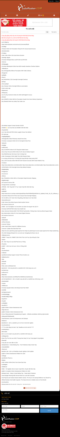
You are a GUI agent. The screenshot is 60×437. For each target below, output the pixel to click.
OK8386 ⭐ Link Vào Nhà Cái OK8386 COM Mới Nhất (15, 127)
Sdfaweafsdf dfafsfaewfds (8, 316)
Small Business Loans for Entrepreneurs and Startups (15, 318)
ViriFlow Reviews (6, 222)
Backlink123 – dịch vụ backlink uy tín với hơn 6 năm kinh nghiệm (17, 323)
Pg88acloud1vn (5, 257)
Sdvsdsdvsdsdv (5, 51)
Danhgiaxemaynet (6, 292)
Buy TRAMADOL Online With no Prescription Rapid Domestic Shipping (19, 178)
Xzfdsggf (4, 355)
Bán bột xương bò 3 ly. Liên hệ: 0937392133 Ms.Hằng (15, 37)
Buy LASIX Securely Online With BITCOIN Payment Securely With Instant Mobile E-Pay (23, 160)
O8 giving (4, 244)
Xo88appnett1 (5, 336)
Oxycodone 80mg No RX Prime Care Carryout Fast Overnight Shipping (19, 195)
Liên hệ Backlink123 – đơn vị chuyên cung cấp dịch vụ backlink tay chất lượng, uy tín (22, 279)
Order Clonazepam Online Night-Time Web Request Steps (16, 156)
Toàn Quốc (54, 32)
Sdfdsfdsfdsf (5, 219)
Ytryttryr (4, 283)
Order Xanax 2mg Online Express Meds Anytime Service (15, 202)
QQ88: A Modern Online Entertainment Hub (12, 312)
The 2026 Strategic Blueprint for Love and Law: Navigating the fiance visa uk (20, 233)
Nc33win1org (5, 270)
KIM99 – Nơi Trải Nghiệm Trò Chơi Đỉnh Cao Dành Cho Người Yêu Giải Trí (20, 206)
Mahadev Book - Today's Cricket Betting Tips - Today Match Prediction (19, 373)
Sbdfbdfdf (4, 191)
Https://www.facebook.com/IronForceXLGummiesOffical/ (15, 44)
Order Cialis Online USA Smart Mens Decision (13, 55)
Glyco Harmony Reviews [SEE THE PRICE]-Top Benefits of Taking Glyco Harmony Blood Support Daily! (27, 211)
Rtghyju (3, 360)
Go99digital (4, 364)
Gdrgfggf (4, 145)
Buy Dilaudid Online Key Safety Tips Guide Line (13, 101)
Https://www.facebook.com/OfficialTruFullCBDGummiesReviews (17, 276)
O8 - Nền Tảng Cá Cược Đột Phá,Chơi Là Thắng (14, 241)
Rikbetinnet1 (5, 90)
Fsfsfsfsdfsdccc (5, 329)
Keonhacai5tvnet (6, 325)
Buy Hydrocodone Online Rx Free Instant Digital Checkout (16, 213)
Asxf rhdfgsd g (5, 42)
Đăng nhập (51, 1)
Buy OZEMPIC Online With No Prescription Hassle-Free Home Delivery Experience (22, 99)
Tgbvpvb (4, 217)
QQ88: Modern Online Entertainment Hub (12, 307)
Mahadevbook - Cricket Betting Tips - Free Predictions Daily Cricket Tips (19, 344)
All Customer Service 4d (7, 215)
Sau (34, 388)
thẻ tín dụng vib (17, 435)
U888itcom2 (5, 285)
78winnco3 (4, 349)
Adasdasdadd (5, 281)
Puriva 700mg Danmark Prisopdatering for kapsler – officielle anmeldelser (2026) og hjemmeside (25, 314)
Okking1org (4, 92)
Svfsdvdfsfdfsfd (5, 347)
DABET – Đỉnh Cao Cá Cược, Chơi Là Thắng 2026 (14, 246)
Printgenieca (5, 171)
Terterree (4, 62)
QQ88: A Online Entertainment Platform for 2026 (13, 353)
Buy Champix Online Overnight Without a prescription (15, 86)
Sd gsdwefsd (5, 130)
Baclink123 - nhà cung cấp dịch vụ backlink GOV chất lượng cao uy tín (19, 268)
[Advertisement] (30, 114)
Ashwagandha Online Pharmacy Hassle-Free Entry (14, 138)
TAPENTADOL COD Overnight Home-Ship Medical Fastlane (16, 167)
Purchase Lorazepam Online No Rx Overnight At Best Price (16, 141)
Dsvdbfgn (4, 46)
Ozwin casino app (6, 88)
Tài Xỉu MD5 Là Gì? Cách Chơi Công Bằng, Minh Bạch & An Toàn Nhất (19, 198)
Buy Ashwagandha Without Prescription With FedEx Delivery (16, 70)
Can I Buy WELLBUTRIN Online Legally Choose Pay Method (16, 132)
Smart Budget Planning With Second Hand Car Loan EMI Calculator (18, 375)
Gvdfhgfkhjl (4, 303)
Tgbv (3, 259)
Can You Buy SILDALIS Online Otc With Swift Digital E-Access (17, 94)
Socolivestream (5, 250)
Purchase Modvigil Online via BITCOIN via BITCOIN (14, 59)
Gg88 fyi (4, 189)
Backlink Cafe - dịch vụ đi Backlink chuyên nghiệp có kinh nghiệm (18, 351)
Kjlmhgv (4, 81)
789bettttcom (5, 68)
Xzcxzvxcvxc (5, 173)
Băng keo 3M (3, 435)
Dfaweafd (4, 340)
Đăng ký (57, 1)
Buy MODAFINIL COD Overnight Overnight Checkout (15, 79)
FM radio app (5, 134)
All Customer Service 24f (8, 204)
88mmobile (4, 331)
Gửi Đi (49, 410)
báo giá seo (10, 435)
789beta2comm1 (6, 235)
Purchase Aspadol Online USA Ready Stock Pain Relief (15, 287)
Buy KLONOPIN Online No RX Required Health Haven (15, 149)
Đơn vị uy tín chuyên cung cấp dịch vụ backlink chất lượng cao (17, 333)
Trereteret (4, 162)
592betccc (4, 320)
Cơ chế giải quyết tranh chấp (8, 432)
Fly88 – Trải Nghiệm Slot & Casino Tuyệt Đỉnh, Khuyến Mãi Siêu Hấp (18, 369)
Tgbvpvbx (4, 143)
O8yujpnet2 (4, 73)
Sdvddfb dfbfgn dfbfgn (7, 296)
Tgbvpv (3, 239)
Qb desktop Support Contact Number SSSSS (13, 125)
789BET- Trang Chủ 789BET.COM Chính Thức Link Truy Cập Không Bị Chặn (20, 237)
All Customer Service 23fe (8, 182)
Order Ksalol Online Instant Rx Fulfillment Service (14, 226)
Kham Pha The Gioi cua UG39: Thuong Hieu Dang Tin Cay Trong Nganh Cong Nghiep (23, 338)
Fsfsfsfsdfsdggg (5, 294)
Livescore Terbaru (6, 224)
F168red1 (4, 252)
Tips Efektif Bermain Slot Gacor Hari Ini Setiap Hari (14, 154)
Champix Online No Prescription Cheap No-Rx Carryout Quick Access (19, 48)
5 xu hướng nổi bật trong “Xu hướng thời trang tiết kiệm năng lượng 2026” (20, 158)
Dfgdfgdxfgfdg (5, 169)
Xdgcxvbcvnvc (5, 309)
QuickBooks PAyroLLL (7, 358)
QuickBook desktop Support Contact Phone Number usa (15, 255)
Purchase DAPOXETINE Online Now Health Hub (13, 208)
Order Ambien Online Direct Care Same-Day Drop (14, 362)
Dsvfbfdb (4, 290)
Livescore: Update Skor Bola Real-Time (11, 228)
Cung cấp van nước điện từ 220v (10, 342)
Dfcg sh (3, 77)
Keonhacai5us (5, 382)
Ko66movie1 (5, 147)
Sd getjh (4, 301)
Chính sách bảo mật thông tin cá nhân (9, 431)
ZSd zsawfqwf (5, 84)
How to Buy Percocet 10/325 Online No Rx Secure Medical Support (18, 151)
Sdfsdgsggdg (5, 64)
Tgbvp (3, 248)
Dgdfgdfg (4, 75)
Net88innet (4, 366)
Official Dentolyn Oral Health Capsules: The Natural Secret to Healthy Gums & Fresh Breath (24, 380)
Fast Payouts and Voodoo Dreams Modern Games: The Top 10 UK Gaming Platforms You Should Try (26, 377)
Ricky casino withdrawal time (9, 266)
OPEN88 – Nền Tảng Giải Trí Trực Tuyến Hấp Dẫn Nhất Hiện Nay (18, 187)
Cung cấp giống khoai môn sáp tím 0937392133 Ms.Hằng (16, 40)
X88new (4, 176)
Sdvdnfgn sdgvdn (6, 57)
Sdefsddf (4, 261)
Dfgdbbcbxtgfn (5, 180)
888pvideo (4, 274)
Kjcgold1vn (4, 298)
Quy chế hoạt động (6, 429)
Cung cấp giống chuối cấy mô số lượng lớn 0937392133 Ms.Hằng (18, 35)
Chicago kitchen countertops (9, 184)
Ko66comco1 (5, 272)
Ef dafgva (4, 53)
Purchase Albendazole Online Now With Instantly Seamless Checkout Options (21, 66)
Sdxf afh (4, 263)
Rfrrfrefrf (4, 97)
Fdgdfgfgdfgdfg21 (6, 136)
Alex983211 (5, 305)
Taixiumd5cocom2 (6, 200)
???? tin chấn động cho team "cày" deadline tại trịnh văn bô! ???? (18, 327)
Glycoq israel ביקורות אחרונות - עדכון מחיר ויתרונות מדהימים (16, 384)
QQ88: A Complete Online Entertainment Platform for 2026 (16, 371)
